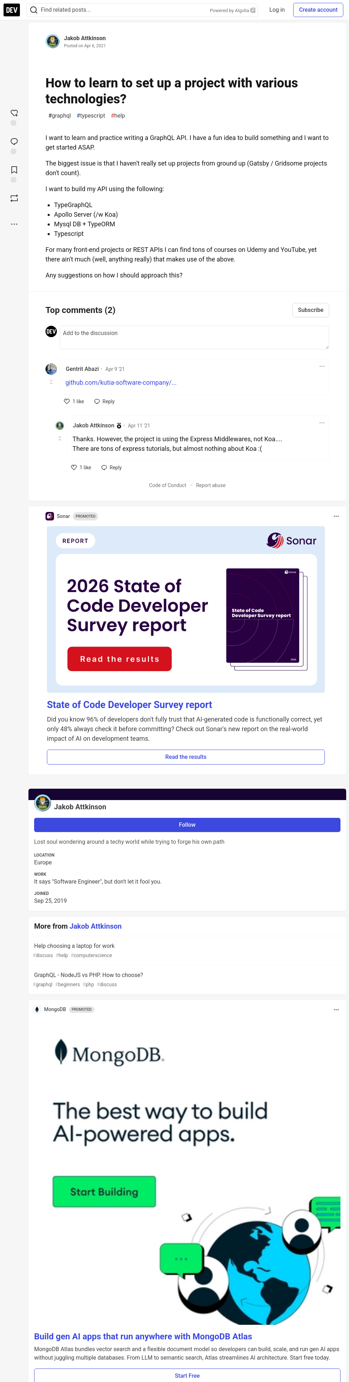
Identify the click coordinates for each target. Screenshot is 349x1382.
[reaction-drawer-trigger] (14, 117)
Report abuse (211, 485)
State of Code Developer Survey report (129, 705)
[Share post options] (14, 224)
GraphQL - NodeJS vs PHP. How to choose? (186, 980)
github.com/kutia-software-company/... (121, 382)
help (118, 116)
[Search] (34, 10)
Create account (318, 9)
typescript (90, 116)
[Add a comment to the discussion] (194, 337)
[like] (74, 401)
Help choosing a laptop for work (186, 951)
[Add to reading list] (14, 173)
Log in (277, 9)
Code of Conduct (167, 485)
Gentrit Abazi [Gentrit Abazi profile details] (82, 369)
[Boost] (14, 198)
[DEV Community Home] (12, 10)
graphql (59, 116)
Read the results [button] (185, 757)
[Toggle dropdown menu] (322, 366)
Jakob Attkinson (85, 38)
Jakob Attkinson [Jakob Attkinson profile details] (93, 425)
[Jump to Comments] (14, 145)
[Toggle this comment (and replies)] (51, 382)
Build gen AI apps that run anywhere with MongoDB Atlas (143, 1336)
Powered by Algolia (233, 10)
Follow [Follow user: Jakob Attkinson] (187, 824)
